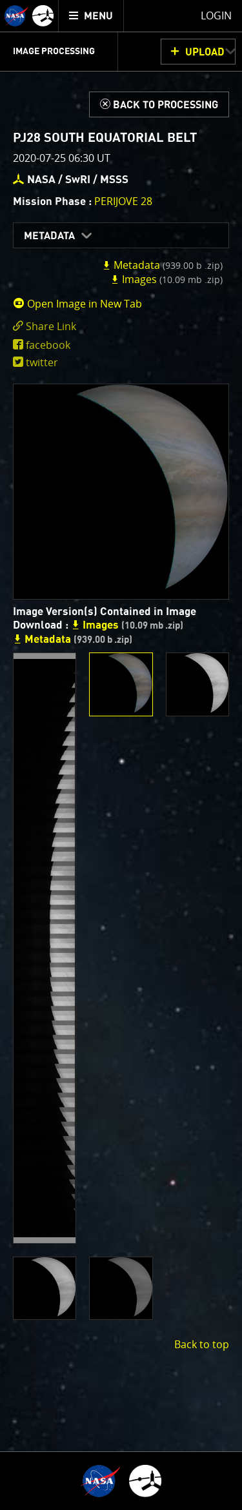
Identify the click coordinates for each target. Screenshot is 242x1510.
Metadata (49, 236)
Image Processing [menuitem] (54, 51)
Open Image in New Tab (77, 304)
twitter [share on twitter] (42, 362)
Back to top (201, 1344)
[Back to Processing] (159, 104)
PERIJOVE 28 (123, 201)
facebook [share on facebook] (48, 345)
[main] (121, 755)
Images (166, 279)
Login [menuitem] (216, 15)
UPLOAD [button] (205, 52)
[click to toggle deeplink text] (121, 326)
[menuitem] (91, 16)
